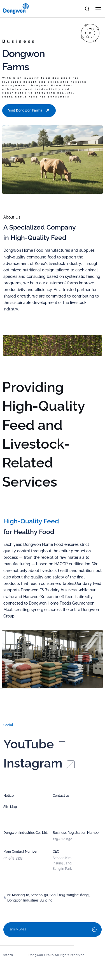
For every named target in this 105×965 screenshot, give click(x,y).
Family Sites (52, 929)
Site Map (10, 807)
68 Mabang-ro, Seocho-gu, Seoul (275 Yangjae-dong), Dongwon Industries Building (46, 897)
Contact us (61, 796)
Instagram (39, 768)
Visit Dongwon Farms (29, 110)
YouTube (34, 749)
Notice (8, 796)
